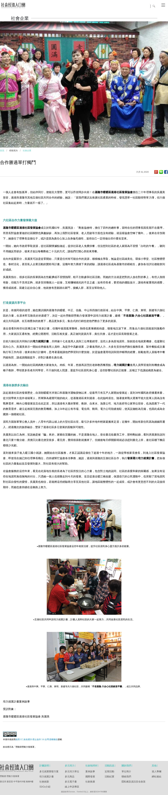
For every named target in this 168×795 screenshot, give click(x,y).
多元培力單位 (72, 771)
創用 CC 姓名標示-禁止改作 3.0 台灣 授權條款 (37, 739)
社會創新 (44, 781)
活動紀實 (109, 776)
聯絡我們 (126, 776)
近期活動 (109, 771)
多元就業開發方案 (49, 771)
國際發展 (90, 776)
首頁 (2, 150)
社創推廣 (90, 781)
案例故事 (90, 771)
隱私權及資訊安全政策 (133, 781)
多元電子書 (71, 781)
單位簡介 (126, 771)
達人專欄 (156, 771)
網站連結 (156, 776)
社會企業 (27, 150)
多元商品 (69, 776)
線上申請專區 (72, 786)
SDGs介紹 (44, 786)
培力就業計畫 (46, 776)
